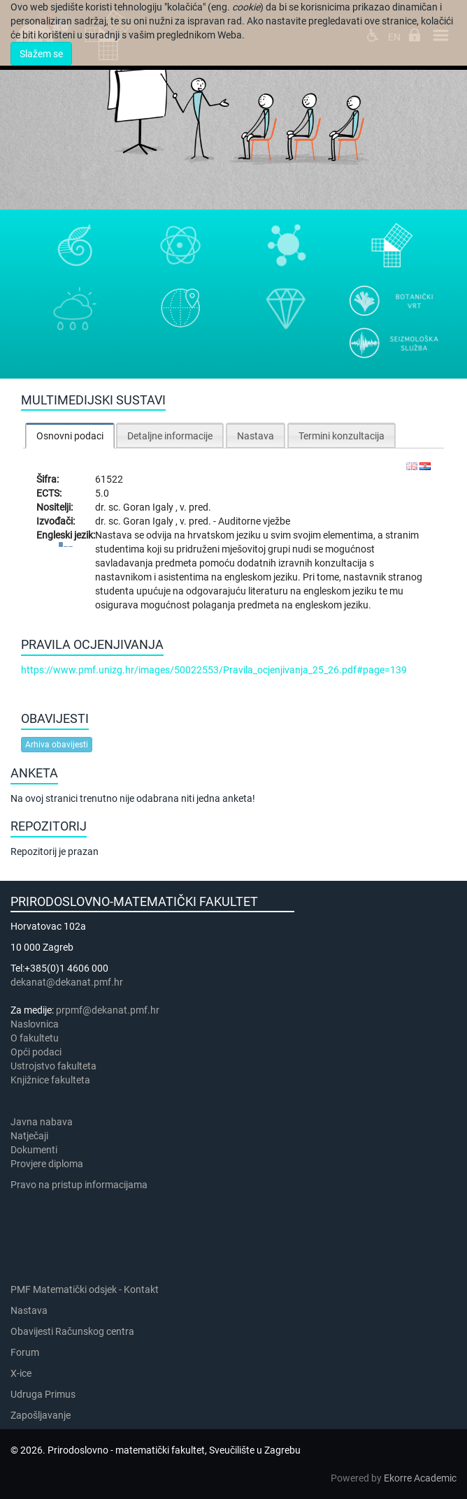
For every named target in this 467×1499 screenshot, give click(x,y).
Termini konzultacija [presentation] (342, 435)
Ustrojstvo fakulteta (53, 1066)
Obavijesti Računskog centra (72, 1331)
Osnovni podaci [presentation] (69, 435)
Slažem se (41, 53)
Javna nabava (41, 1121)
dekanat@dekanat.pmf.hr (66, 982)
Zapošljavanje (40, 1415)
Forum (24, 1352)
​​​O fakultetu (34, 1038)
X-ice (20, 1373)
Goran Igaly (149, 507)
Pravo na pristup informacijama (81, 1184)
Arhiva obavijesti (56, 745)
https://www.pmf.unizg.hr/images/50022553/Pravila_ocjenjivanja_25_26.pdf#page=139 (214, 669)
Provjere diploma (46, 1163)
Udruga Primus (43, 1394)
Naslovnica (34, 1024)
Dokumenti (33, 1149)
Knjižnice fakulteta (50, 1079)
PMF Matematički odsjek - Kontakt (84, 1289)
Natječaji (29, 1135)
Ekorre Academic (420, 1478)
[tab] (70, 435)
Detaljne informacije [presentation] (170, 435)
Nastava (29, 1310)
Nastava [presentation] (255, 435)
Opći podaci (36, 1052)
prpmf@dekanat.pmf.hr (107, 1010)
